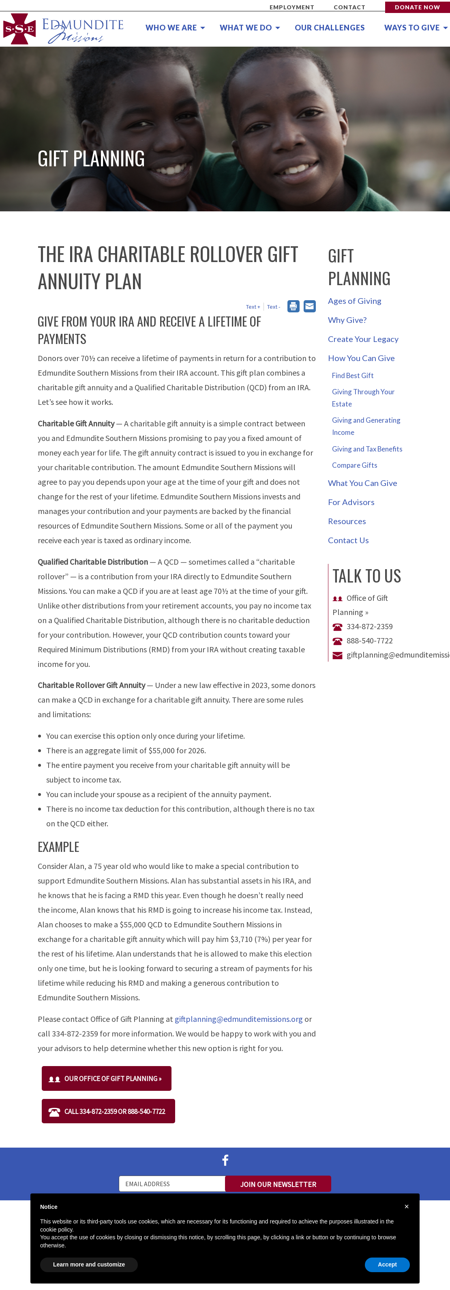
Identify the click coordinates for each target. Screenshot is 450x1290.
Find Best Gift (353, 375)
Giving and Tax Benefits (367, 449)
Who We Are (171, 27)
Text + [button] (253, 306)
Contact (350, 7)
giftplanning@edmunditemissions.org (239, 1019)
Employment (292, 7)
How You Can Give (361, 358)
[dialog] (293, 306)
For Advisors (351, 502)
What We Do (246, 27)
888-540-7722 (362, 640)
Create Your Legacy (363, 339)
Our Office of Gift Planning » (104, 1078)
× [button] (406, 1206)
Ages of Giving (354, 300)
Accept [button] (387, 1264)
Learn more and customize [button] (89, 1264)
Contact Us (348, 540)
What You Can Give (362, 483)
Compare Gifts (354, 465)
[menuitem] (171, 28)
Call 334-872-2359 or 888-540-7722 (106, 1111)
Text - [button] (273, 306)
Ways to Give (412, 27)
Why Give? (347, 320)
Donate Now (417, 7)
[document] (225, 1226)
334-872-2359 (362, 626)
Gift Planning (359, 266)
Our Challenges (330, 27)
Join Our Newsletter (278, 1184)
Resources (347, 521)
